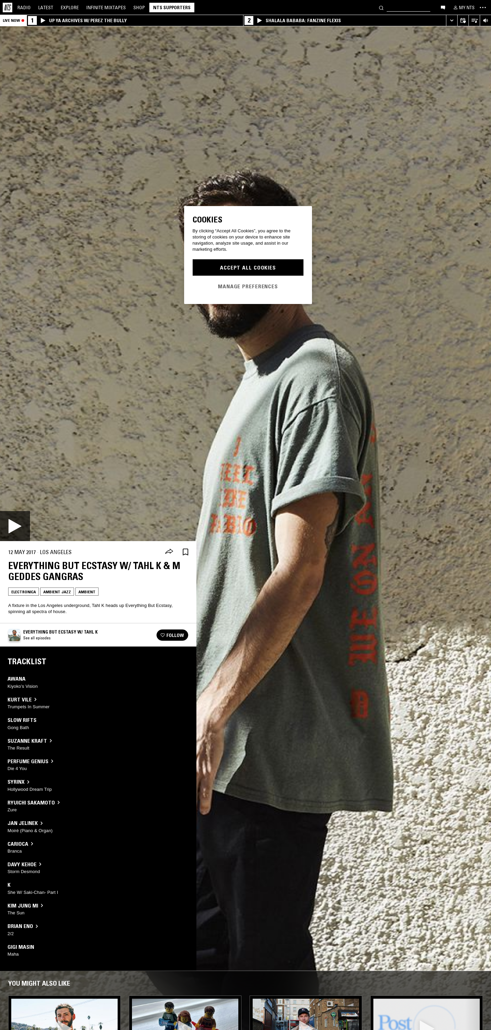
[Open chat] (443, 7)
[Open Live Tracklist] (474, 20)
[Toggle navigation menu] (482, 7)
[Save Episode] (185, 552)
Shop (139, 7)
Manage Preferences (248, 286)
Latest (45, 7)
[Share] (169, 552)
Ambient (86, 591)
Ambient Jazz (57, 591)
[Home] (7, 7)
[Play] (15, 526)
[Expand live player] (451, 20)
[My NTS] (463, 7)
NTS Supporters (172, 7)
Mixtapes (106, 7)
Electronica (23, 591)
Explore (70, 7)
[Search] (381, 7)
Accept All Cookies (248, 267)
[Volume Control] (485, 20)
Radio (24, 7)
